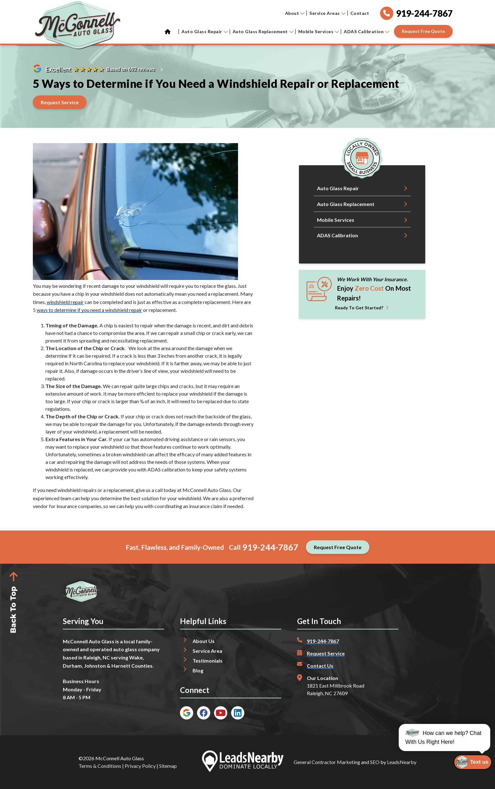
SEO (374, 762)
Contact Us (320, 666)
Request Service (326, 653)
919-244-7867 (270, 547)
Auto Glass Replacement (263, 31)
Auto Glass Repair (205, 31)
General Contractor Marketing (327, 762)
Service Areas (327, 13)
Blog (198, 670)
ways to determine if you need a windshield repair (89, 310)
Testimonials (208, 661)
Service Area (207, 651)
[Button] (423, 31)
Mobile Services (318, 31)
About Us (204, 641)
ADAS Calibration (366, 31)
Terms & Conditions (100, 766)
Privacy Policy (140, 766)
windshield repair (65, 302)
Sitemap (168, 766)
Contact (359, 13)
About (295, 13)
